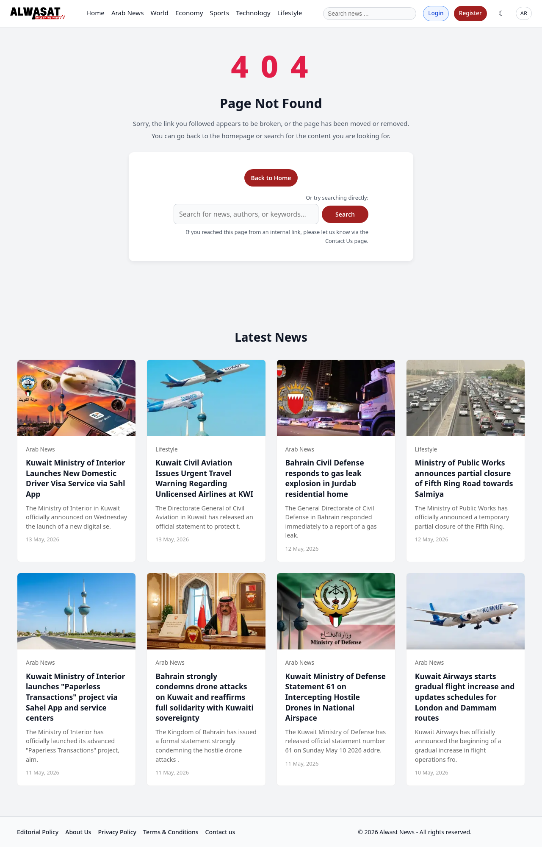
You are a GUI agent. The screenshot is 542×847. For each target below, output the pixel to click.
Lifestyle (289, 12)
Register (470, 13)
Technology (253, 12)
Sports (219, 12)
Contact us (220, 832)
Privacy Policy (117, 832)
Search (345, 214)
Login (435, 13)
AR (523, 13)
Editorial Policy (37, 832)
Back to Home (271, 178)
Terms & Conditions (170, 832)
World (159, 12)
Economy (189, 12)
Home (95, 12)
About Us (78, 832)
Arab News (127, 12)
